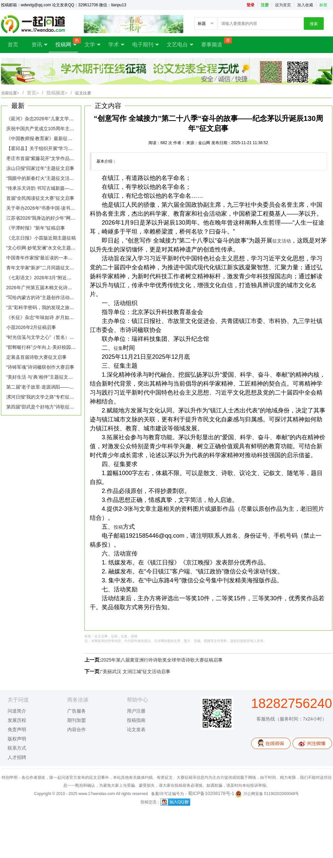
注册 (265, 5)
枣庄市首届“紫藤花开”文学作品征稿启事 (47, 158)
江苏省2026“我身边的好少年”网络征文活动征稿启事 (59, 218)
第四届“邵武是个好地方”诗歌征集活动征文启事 (54, 406)
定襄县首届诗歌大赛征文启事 (36, 357)
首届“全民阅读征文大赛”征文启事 (40, 198)
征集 (118, 348)
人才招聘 (17, 757)
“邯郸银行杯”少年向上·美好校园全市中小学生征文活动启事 (66, 347)
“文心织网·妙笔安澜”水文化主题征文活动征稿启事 (57, 247)
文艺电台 (180, 45)
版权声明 (17, 738)
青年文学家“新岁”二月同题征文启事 (42, 267)
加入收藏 (305, 5)
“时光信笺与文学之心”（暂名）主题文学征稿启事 (56, 337)
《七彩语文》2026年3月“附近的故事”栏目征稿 (53, 277)
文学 (92, 45)
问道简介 (17, 711)
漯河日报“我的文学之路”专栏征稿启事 (44, 397)
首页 (13, 44)
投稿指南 (136, 720)
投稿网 (66, 42)
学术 (116, 45)
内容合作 (76, 729)
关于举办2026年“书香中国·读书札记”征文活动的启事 (60, 208)
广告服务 (76, 711)
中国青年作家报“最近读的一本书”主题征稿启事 (54, 257)
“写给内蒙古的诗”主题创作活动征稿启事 (47, 297)
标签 (323, 5)
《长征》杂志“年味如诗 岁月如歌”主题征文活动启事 (59, 317)
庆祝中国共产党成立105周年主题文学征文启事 (54, 128)
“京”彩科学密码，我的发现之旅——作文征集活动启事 (61, 307)
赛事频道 (215, 42)
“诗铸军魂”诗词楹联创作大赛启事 (40, 367)
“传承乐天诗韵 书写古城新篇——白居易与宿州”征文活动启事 (68, 188)
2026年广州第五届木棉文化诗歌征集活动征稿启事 (57, 287)
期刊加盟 (76, 720)
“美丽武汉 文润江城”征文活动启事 (135, 671)
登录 (250, 5)
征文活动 (281, 240)
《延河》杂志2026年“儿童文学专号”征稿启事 (52, 118)
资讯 (39, 45)
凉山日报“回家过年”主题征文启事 (40, 168)
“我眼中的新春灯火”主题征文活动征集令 (47, 178)
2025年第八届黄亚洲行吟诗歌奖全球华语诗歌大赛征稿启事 (162, 660)
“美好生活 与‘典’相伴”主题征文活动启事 (46, 377)
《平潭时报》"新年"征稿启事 (35, 228)
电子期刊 (145, 45)
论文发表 (136, 729)
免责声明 (17, 729)
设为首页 (283, 5)
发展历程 (17, 720)
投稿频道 (56, 92)
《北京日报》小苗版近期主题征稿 (41, 238)
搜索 (314, 24)
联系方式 (17, 748)
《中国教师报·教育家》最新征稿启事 (44, 138)
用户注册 (136, 711)
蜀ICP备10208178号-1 (211, 793)
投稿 (118, 527)
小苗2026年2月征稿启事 (31, 327)
